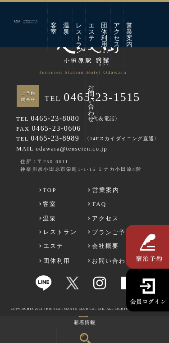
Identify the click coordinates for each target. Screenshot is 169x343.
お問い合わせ (91, 103)
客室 (54, 28)
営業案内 (129, 35)
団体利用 (104, 35)
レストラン (79, 38)
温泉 (66, 28)
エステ (92, 31)
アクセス (117, 35)
